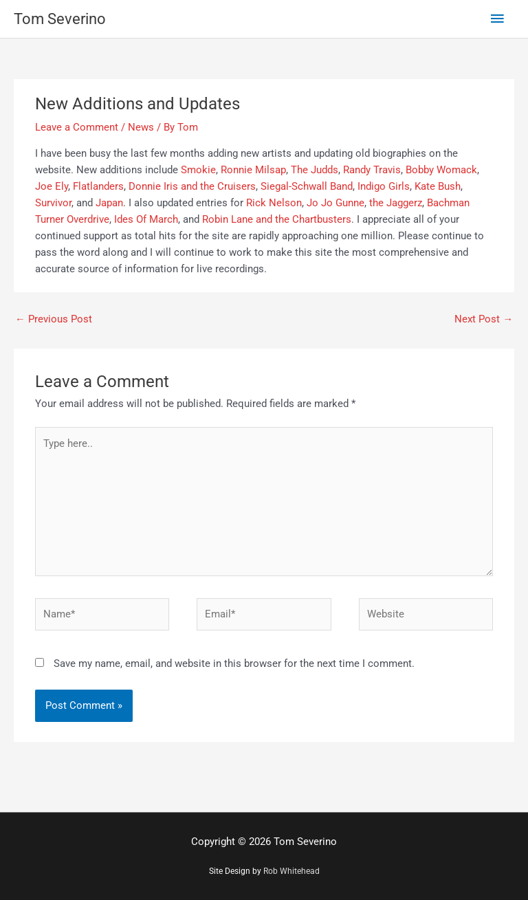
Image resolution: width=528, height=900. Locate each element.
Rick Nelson (274, 203)
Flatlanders (98, 186)
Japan (109, 203)
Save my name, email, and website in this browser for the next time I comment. (234, 663)
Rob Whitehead (291, 871)
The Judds (314, 170)
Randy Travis (372, 170)
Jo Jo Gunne (335, 203)
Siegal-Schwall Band (307, 186)
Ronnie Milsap (253, 170)
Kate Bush (438, 186)
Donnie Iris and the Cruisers (192, 186)
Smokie (198, 170)
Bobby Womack (441, 170)
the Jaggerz (395, 203)
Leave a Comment (76, 127)
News (141, 127)
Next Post (483, 319)
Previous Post (53, 319)
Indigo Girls (384, 186)
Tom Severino (60, 19)
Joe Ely (51, 186)
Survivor (53, 203)
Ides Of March (146, 219)
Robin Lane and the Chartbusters (276, 219)
